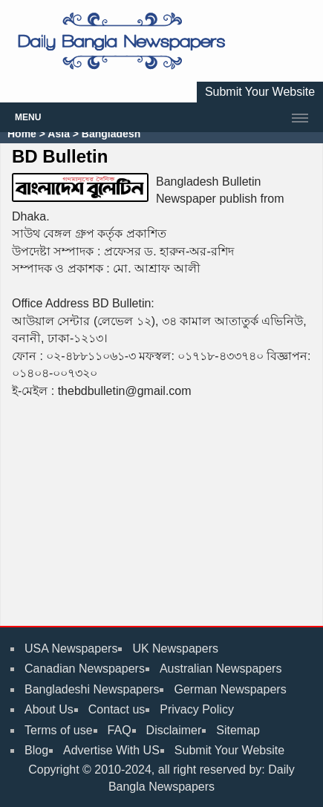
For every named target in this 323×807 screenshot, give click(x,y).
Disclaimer (174, 730)
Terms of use (59, 730)
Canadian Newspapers (85, 668)
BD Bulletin (60, 156)
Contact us (116, 709)
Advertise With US (111, 750)
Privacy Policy (197, 709)
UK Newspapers (175, 648)
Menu (28, 117)
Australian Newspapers (221, 668)
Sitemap (238, 730)
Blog (36, 750)
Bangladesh (109, 134)
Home (21, 134)
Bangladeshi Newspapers (92, 689)
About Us (49, 709)
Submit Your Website (260, 91)
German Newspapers (230, 689)
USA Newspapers (71, 648)
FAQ (119, 730)
